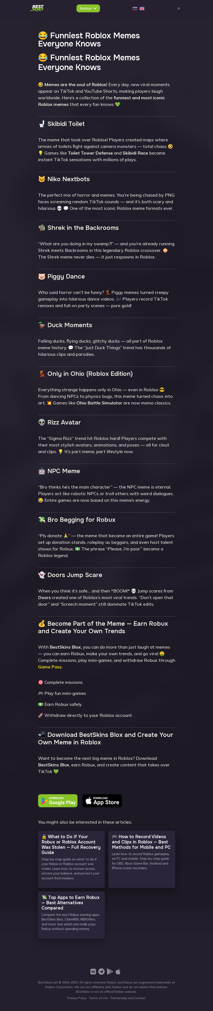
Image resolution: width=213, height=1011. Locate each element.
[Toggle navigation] (178, 8)
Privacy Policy (76, 998)
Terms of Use (98, 998)
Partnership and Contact (128, 998)
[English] (142, 8)
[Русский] (135, 8)
